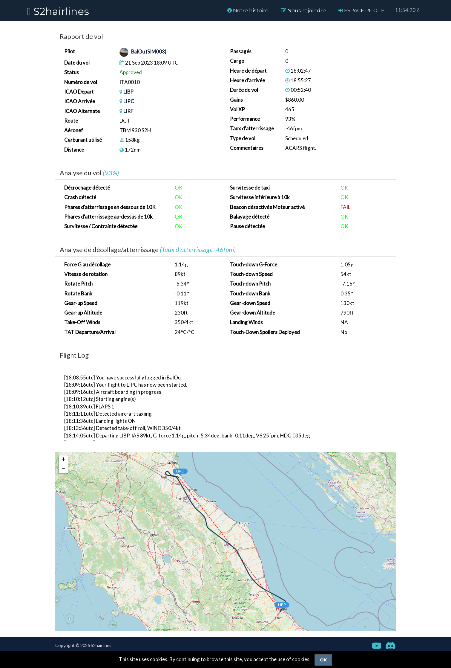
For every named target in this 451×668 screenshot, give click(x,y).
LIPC (128, 101)
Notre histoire (248, 10)
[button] (276, 604)
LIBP (128, 92)
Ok (323, 660)
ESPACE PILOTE (361, 10)
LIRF (128, 111)
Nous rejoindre (303, 10)
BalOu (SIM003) (149, 52)
